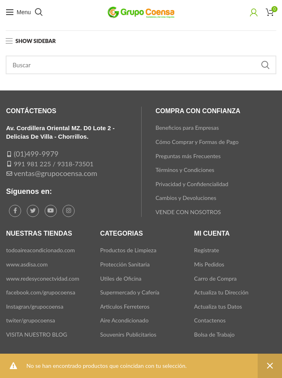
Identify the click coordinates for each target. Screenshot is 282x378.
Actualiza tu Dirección (221, 292)
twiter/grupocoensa (30, 320)
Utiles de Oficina (121, 278)
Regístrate (206, 250)
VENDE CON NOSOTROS (188, 211)
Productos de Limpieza (128, 250)
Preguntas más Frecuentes (188, 155)
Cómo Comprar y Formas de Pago (197, 141)
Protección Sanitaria (125, 264)
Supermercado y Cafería (129, 292)
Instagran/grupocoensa (34, 306)
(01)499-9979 (36, 153)
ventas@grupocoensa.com (55, 173)
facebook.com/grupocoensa (40, 292)
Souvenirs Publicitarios (128, 334)
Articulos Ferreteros (125, 306)
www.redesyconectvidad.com (42, 278)
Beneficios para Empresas (187, 127)
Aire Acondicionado (124, 320)
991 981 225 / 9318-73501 (54, 164)
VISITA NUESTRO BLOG (36, 334)
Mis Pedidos (209, 264)
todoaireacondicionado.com (40, 250)
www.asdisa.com (27, 264)
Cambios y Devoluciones (185, 197)
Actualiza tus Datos (218, 306)
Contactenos (210, 320)
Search (265, 65)
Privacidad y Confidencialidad (191, 183)
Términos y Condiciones (184, 169)
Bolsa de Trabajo (214, 334)
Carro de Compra (215, 278)
